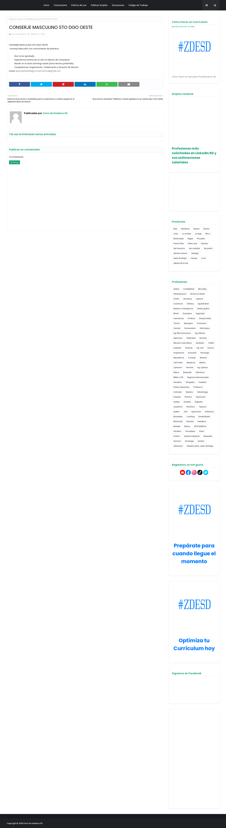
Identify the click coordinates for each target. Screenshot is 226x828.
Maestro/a (191, 362)
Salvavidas (207, 436)
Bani (175, 228)
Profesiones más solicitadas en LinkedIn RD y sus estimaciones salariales (194, 155)
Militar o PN (178, 377)
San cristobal (194, 248)
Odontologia (202, 392)
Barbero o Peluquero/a (183, 308)
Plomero (188, 397)
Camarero (177, 367)
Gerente (176, 328)
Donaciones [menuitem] (118, 5)
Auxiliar (176, 402)
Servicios (177, 441)
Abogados (190, 382)
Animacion (209, 411)
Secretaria (187, 299)
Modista (176, 426)
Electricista (177, 421)
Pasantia (177, 397)
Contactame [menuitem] (60, 5)
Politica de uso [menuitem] (78, 5)
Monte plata (178, 238)
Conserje (192, 357)
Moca (207, 233)
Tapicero (203, 406)
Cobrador (177, 392)
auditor (176, 411)
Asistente (177, 348)
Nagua (190, 238)
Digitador (199, 402)
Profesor (191, 318)
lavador (201, 441)
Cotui (175, 233)
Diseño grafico (203, 308)
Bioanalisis (178, 416)
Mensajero (188, 323)
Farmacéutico (190, 328)
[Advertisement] (194, 758)
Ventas (176, 289)
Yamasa (194, 258)
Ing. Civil (200, 348)
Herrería (189, 367)
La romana (186, 233)
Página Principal (15, 19)
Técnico (176, 323)
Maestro (189, 392)
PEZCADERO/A (200, 426)
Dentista (187, 402)
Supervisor (178, 338)
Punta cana (192, 243)
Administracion (179, 294)
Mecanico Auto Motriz (182, 343)
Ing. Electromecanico (182, 333)
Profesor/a (197, 387)
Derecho (203, 338)
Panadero (177, 382)
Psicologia (204, 352)
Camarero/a (178, 318)
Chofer (176, 299)
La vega (198, 233)
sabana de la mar (180, 263)
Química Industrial (191, 436)
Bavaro (197, 228)
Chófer (211, 343)
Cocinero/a (178, 303)
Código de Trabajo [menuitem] (138, 5)
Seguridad (200, 313)
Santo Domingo (180, 258)
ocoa (203, 258)
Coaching (190, 416)
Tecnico (210, 348)
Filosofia (190, 421)
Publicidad (191, 338)
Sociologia (189, 441)
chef (185, 411)
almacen (203, 357)
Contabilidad (188, 289)
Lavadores (177, 406)
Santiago (195, 253)
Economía (192, 352)
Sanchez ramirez (180, 253)
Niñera (176, 372)
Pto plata (201, 238)
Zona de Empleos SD (22, 5)
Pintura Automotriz (181, 387)
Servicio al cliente (197, 294)
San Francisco (179, 248)
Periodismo (190, 431)
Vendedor (200, 343)
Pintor (201, 431)
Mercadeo (202, 289)
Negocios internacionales (198, 377)
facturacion (200, 397)
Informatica (204, 328)
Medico (202, 362)
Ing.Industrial (203, 303)
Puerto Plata (178, 243)
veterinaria (178, 446)
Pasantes (202, 382)
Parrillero (177, 431)
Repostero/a (178, 357)
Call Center (178, 362)
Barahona (185, 228)
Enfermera (200, 372)
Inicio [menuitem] (46, 5)
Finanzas (189, 348)
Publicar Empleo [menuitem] (99, 5)
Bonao (206, 228)
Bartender (187, 372)
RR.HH (176, 313)
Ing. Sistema (200, 333)
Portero (176, 436)
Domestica (187, 313)
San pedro (208, 248)
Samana (204, 243)
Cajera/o (199, 299)
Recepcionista (205, 318)
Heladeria (202, 421)
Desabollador (204, 416)
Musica (187, 426)
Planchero (190, 406)
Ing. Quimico (202, 367)
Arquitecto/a (178, 352)
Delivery (190, 303)
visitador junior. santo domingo (200, 446)
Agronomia (196, 411)
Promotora (201, 323)
